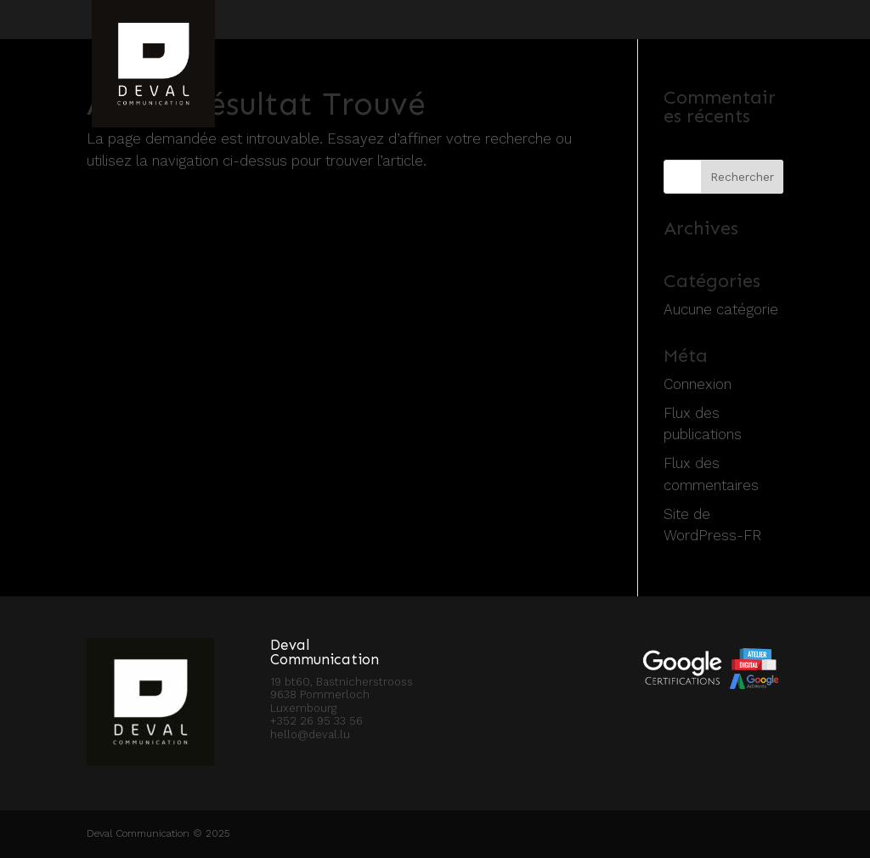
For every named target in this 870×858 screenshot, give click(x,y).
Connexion (698, 383)
